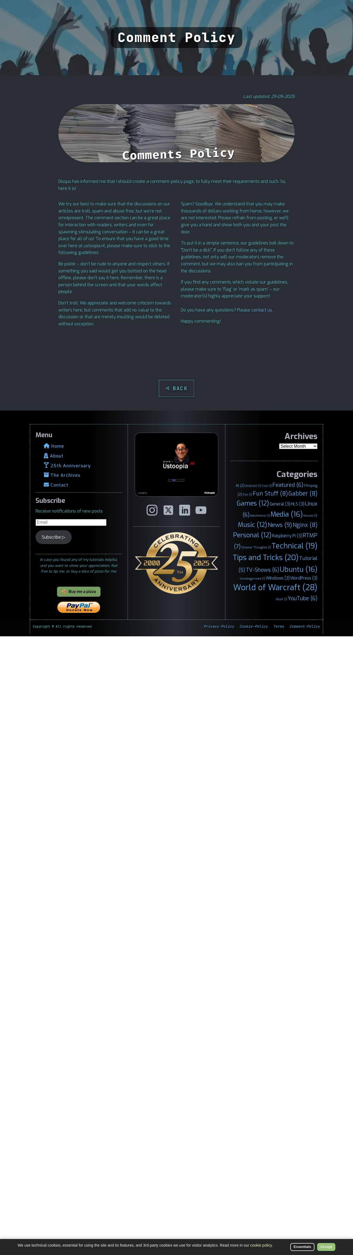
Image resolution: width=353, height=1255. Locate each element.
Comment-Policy (304, 626)
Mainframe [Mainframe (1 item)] (260, 515)
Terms (278, 626)
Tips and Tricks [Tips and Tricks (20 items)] (265, 558)
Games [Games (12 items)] (253, 503)
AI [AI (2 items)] (240, 485)
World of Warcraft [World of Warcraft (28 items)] (275, 587)
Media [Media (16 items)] (286, 514)
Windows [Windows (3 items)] (278, 578)
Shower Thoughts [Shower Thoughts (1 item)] (256, 547)
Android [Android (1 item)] (253, 486)
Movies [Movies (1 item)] (310, 515)
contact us (261, 310)
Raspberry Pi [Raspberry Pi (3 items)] (287, 536)
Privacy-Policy (219, 626)
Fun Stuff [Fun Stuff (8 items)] (270, 493)
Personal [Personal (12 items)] (252, 535)
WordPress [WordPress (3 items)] (303, 578)
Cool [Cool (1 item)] (266, 486)
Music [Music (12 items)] (252, 524)
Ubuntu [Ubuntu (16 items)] (298, 569)
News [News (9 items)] (280, 525)
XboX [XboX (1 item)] (281, 599)
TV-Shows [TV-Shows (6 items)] (262, 569)
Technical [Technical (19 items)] (294, 546)
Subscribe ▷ (53, 537)
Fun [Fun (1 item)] (247, 494)
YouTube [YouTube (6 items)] (302, 598)
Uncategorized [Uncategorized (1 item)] (252, 578)
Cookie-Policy (253, 626)
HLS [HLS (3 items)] (297, 504)
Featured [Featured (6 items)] (288, 484)
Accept (326, 1247)
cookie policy (261, 1245)
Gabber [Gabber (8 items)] (302, 493)
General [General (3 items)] (280, 504)
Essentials (302, 1247)
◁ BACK (177, 388)
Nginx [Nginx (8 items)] (305, 525)
